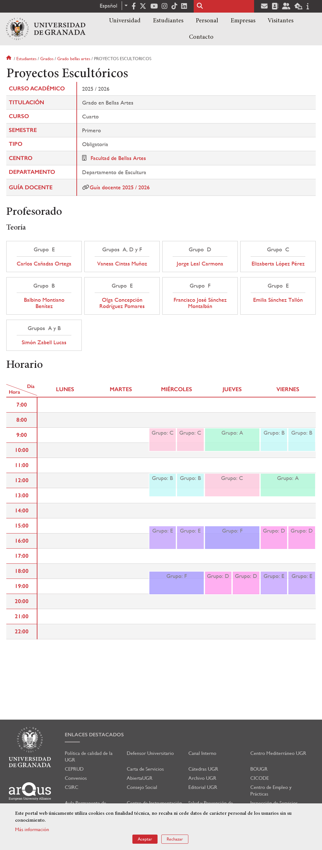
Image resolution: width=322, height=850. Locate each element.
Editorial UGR (202, 787)
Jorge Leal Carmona (200, 263)
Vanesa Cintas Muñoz (122, 263)
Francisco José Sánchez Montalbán (200, 303)
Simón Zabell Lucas (44, 342)
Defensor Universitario (150, 753)
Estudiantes (168, 21)
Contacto (201, 37)
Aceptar (145, 838)
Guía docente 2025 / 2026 (120, 187)
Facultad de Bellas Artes (118, 158)
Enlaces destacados (94, 735)
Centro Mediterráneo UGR (278, 753)
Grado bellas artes (73, 58)
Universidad (125, 21)
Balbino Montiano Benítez (44, 303)
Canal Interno (202, 753)
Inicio (9, 58)
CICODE (259, 778)
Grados (46, 58)
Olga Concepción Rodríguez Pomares (122, 303)
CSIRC (71, 787)
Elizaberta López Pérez (278, 263)
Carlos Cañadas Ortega (44, 263)
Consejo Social (142, 787)
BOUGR (259, 769)
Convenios (76, 778)
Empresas (242, 21)
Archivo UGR (202, 778)
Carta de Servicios (145, 769)
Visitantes (280, 21)
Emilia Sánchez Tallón (278, 300)
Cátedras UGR (203, 769)
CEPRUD (74, 769)
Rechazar (175, 838)
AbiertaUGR (140, 778)
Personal (207, 21)
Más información (32, 829)
